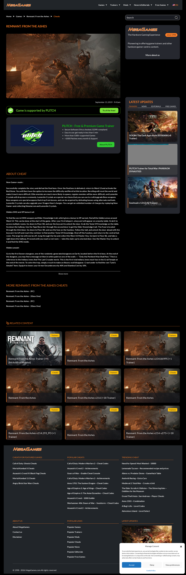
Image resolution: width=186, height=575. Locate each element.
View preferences (173, 565)
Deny (152, 565)
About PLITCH (106, 144)
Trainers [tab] (133, 106)
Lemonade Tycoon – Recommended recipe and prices (145, 468)
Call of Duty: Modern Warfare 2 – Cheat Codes (87, 463)
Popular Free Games (76, 557)
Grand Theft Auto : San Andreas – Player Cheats (143, 496)
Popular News (73, 547)
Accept (132, 565)
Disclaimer (17, 537)
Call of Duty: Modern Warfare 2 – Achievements (88, 478)
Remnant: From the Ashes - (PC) (20, 291)
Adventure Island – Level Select (136, 511)
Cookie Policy (150, 571)
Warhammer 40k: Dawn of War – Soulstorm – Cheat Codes (93, 503)
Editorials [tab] (156, 106)
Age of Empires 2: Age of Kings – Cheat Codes (87, 488)
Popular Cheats (74, 542)
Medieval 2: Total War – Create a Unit (138, 483)
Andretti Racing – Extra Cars (134, 478)
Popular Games (74, 527)
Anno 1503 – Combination (133, 501)
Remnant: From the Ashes (38, 16)
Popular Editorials (75, 552)
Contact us (17, 532)
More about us (153, 55)
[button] (181, 546)
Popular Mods (73, 537)
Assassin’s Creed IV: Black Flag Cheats (29, 473)
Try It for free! (109, 110)
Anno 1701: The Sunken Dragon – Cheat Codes (87, 483)
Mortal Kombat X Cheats (23, 468)
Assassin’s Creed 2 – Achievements (82, 468)
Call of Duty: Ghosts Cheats (25, 463)
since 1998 (171, 35)
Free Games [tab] (170, 106)
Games (19, 16)
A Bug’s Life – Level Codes (133, 506)
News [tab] (144, 106)
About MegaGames (21, 527)
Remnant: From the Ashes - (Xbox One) (23, 296)
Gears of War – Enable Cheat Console (83, 473)
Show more (63, 273)
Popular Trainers (74, 532)
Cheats (57, 16)
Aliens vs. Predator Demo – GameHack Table (141, 473)
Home (9, 16)
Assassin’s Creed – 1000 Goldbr (81, 498)
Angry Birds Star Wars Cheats (26, 483)
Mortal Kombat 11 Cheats (24, 478)
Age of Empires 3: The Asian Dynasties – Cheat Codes (90, 493)
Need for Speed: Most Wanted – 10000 (139, 463)
